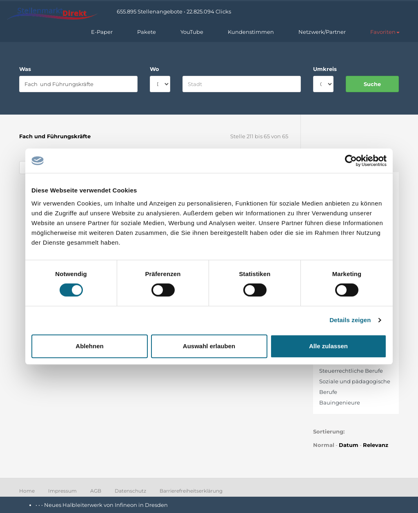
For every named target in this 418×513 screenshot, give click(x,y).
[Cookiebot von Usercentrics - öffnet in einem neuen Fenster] (351, 161)
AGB (95, 491)
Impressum (62, 491)
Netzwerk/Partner (322, 32)
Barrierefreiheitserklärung (191, 491)
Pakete (146, 32)
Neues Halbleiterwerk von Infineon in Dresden (106, 505)
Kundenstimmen (251, 32)
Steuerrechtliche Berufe (351, 370)
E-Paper (102, 32)
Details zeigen (350, 319)
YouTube (191, 32)
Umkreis (323, 69)
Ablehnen (89, 346)
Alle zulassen (328, 346)
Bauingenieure (339, 402)
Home (27, 491)
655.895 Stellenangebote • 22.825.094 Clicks (174, 11)
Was (25, 69)
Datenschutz (130, 491)
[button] (385, 32)
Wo (154, 69)
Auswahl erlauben (209, 346)
